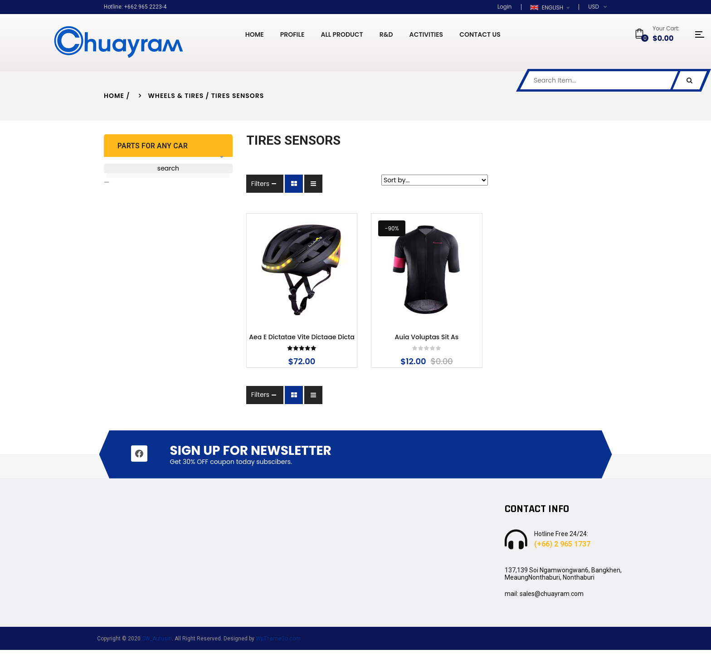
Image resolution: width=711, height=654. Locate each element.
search (161, 168)
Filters (247, 183)
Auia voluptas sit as (420, 341)
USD (593, 6)
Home (114, 95)
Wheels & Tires (176, 95)
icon (699, 34)
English (547, 7)
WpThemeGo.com (278, 642)
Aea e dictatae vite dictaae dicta (290, 341)
